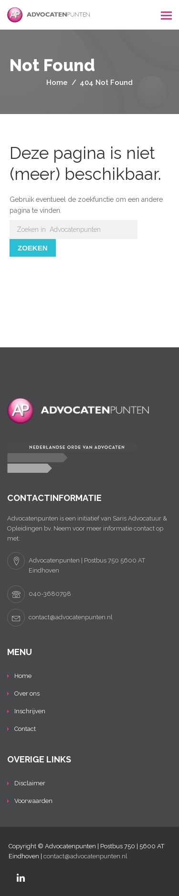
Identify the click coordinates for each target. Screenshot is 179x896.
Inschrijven (29, 711)
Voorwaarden (33, 800)
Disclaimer (29, 783)
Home (23, 675)
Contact (25, 728)
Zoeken (33, 248)
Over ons (27, 693)
